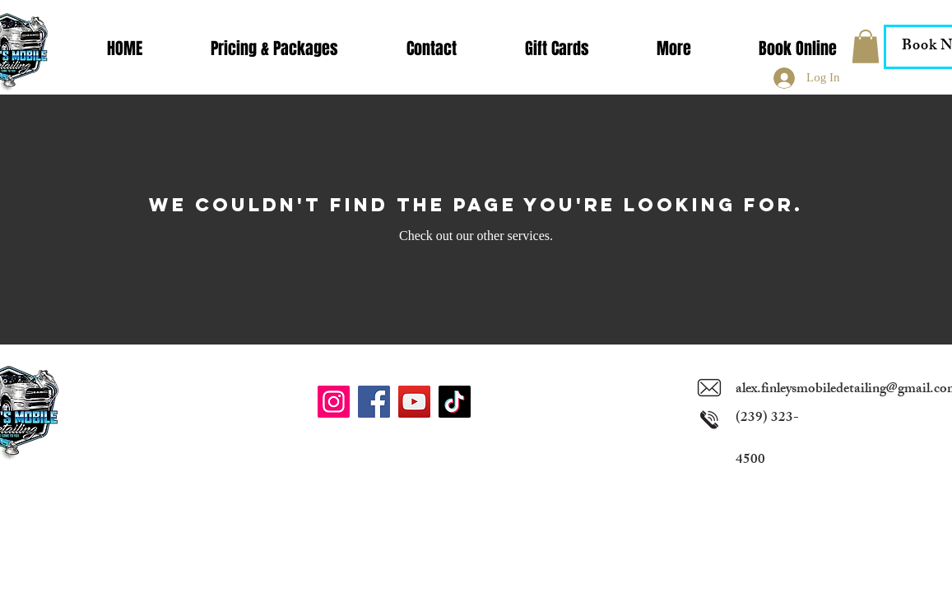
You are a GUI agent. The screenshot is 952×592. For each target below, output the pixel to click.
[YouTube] (414, 402)
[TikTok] (455, 402)
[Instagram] (334, 402)
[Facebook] (374, 402)
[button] (674, 49)
